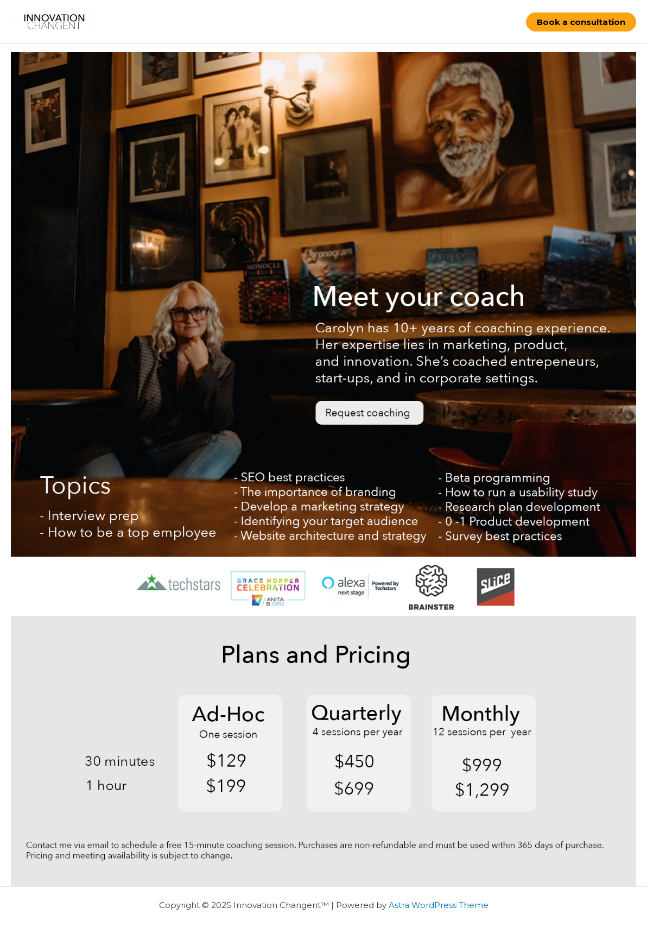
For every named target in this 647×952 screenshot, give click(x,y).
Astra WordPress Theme (439, 905)
